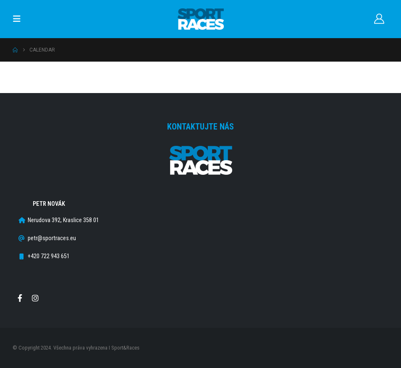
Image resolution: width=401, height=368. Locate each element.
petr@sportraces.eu (52, 238)
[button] (19, 19)
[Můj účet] (379, 19)
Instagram (35, 298)
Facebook (19, 298)
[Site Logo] (201, 19)
